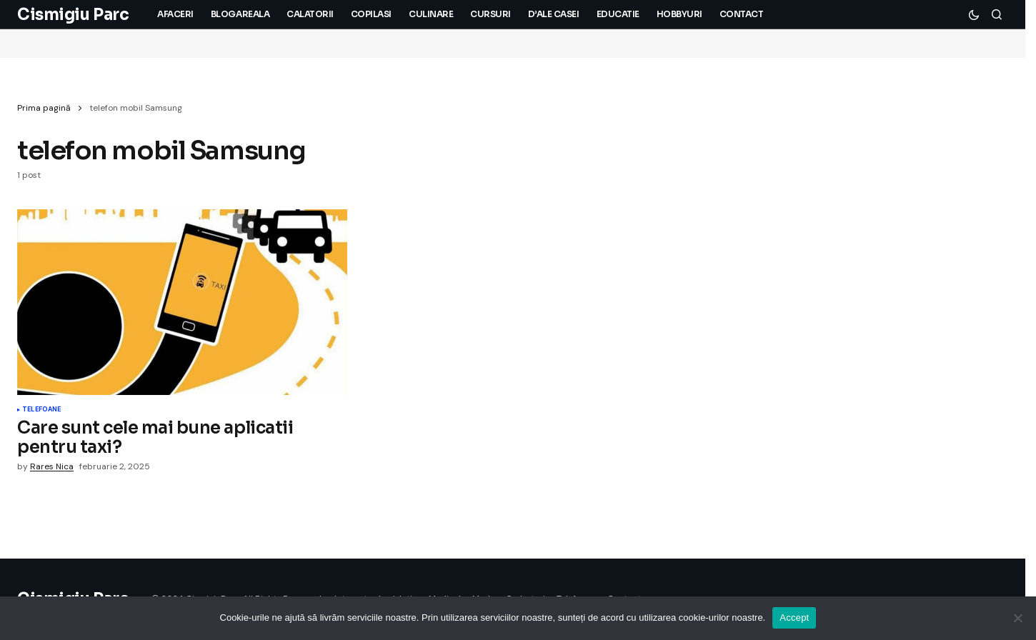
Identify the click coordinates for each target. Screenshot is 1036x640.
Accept (794, 617)
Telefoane (41, 410)
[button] (973, 14)
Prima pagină (44, 108)
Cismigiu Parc (73, 14)
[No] (1018, 618)
